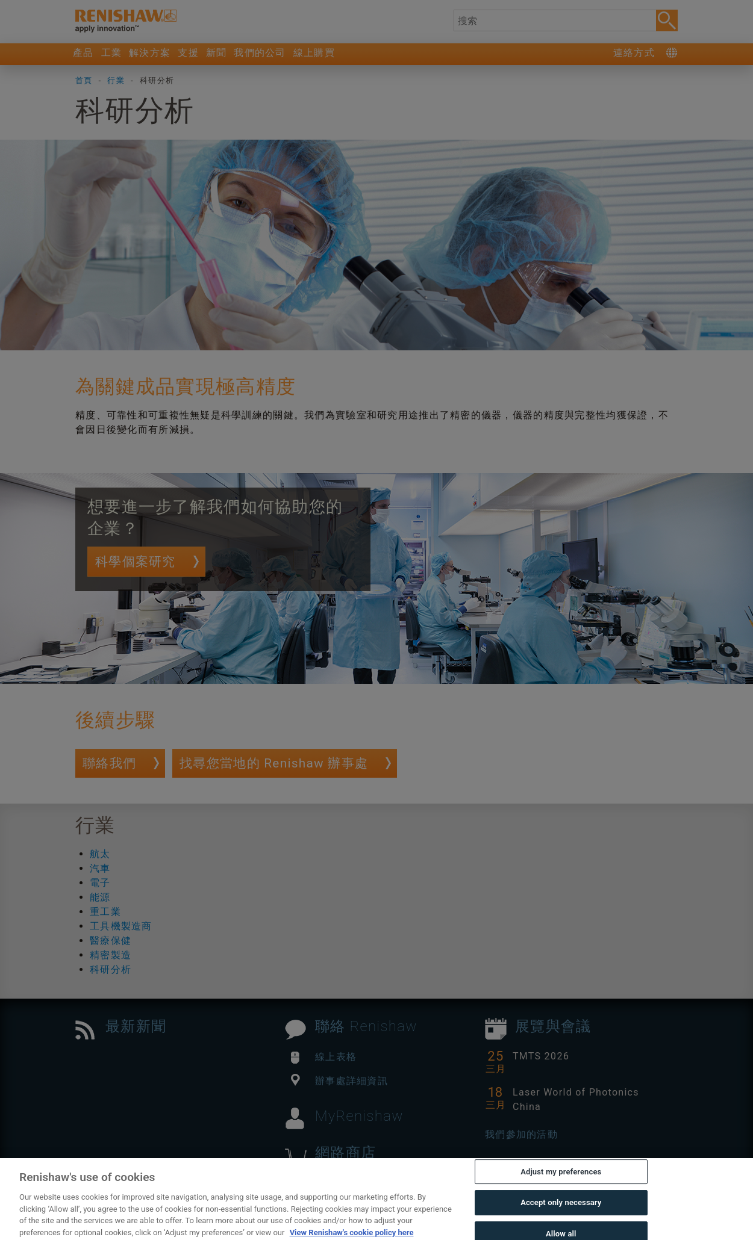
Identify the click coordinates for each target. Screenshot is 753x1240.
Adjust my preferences (560, 1189)
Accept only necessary (560, 1220)
